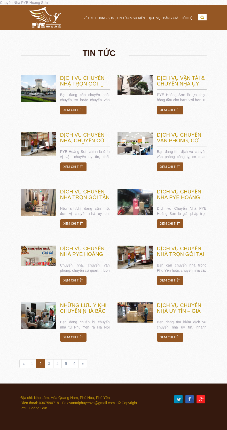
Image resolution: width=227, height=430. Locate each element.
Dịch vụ (153, 18)
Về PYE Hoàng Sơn (98, 18)
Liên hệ (187, 18)
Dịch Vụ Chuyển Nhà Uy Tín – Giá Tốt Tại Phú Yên (179, 310)
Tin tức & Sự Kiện (131, 18)
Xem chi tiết (73, 110)
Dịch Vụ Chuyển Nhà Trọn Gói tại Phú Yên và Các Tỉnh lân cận (180, 257)
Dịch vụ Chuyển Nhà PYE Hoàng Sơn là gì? (179, 197)
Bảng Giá (170, 18)
